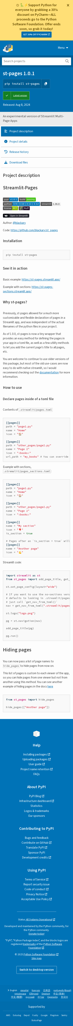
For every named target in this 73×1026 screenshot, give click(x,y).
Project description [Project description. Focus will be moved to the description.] (18, 131)
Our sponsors (36, 816)
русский (30, 997)
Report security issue (36, 884)
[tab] (36, 131)
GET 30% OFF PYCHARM (35, 34)
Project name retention (34, 769)
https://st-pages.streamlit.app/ (41, 279)
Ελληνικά (33, 993)
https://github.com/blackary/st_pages (34, 230)
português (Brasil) (62, 990)
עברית (41, 997)
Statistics (36, 806)
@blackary (19, 223)
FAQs (36, 774)
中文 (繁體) (16, 997)
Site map (37, 958)
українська (20, 993)
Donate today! (36, 934)
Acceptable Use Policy (35, 899)
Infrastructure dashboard (35, 801)
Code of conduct (35, 889)
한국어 (64, 997)
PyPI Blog (35, 796)
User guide (35, 764)
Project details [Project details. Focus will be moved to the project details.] (15, 141)
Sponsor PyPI (36, 852)
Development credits (35, 857)
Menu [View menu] (63, 48)
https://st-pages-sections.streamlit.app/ (28, 289)
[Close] (68, 5)
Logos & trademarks (36, 811)
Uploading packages (34, 759)
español (24, 990)
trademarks (29, 944)
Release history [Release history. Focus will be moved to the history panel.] (16, 152)
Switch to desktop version (36, 970)
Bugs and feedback (36, 838)
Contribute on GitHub (35, 843)
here (50, 686)
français (36, 990)
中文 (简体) (59, 993)
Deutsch (46, 993)
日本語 (46, 990)
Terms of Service (35, 879)
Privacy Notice (35, 894)
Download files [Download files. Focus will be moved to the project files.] (16, 162)
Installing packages (35, 754)
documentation (49, 372)
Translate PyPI (35, 847)
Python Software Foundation (39, 954)
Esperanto (52, 997)
